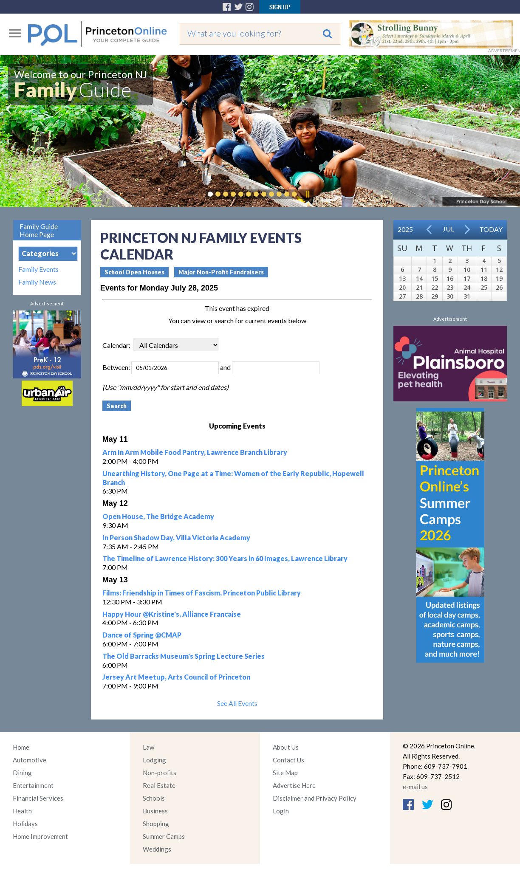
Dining (22, 772)
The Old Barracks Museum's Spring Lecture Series (183, 656)
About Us (286, 747)
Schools (154, 798)
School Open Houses (134, 272)
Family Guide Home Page (39, 230)
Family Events (38, 269)
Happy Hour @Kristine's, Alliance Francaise (171, 614)
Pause (307, 194)
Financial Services (38, 798)
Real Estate (159, 785)
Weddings (157, 849)
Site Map (285, 772)
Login (281, 811)
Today (491, 229)
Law (148, 747)
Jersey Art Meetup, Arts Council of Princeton (176, 677)
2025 (405, 229)
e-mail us (415, 786)
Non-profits (159, 772)
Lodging (154, 760)
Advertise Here (294, 785)
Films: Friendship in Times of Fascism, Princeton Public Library (201, 593)
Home (21, 747)
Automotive (29, 760)
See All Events (237, 703)
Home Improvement (40, 836)
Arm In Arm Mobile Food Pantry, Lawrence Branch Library (194, 452)
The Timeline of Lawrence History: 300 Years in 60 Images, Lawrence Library (225, 558)
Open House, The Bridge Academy (158, 516)
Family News (37, 282)
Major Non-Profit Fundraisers (221, 272)
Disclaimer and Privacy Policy (314, 798)
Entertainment (33, 785)
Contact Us (288, 760)
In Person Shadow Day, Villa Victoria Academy (176, 537)
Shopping (156, 823)
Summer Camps (164, 836)
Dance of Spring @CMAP (141, 635)
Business (155, 811)
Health (22, 811)
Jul (448, 229)
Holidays (25, 823)
